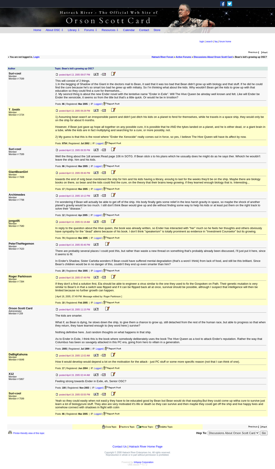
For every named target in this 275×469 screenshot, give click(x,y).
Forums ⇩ (90, 30)
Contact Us (120, 446)
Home (37, 30)
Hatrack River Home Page (145, 446)
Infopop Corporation (143, 462)
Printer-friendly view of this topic (26, 433)
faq (215, 41)
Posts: (60, 104)
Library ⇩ (74, 30)
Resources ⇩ (110, 30)
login (202, 41)
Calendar (129, 30)
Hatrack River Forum (162, 57)
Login (36, 57)
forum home (225, 41)
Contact (144, 30)
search (209, 41)
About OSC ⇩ (54, 30)
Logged (97, 104)
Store (157, 30)
